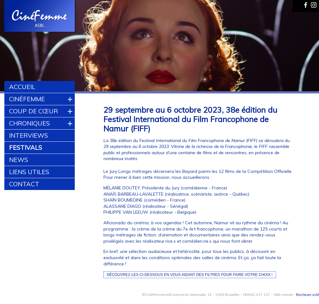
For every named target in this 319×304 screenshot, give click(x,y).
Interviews (28, 135)
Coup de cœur (33, 111)
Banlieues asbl (307, 294)
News (18, 160)
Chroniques (29, 123)
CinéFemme (27, 99)
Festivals (25, 147)
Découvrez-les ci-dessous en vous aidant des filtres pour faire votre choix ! (190, 275)
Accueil (22, 87)
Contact (24, 184)
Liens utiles (29, 172)
